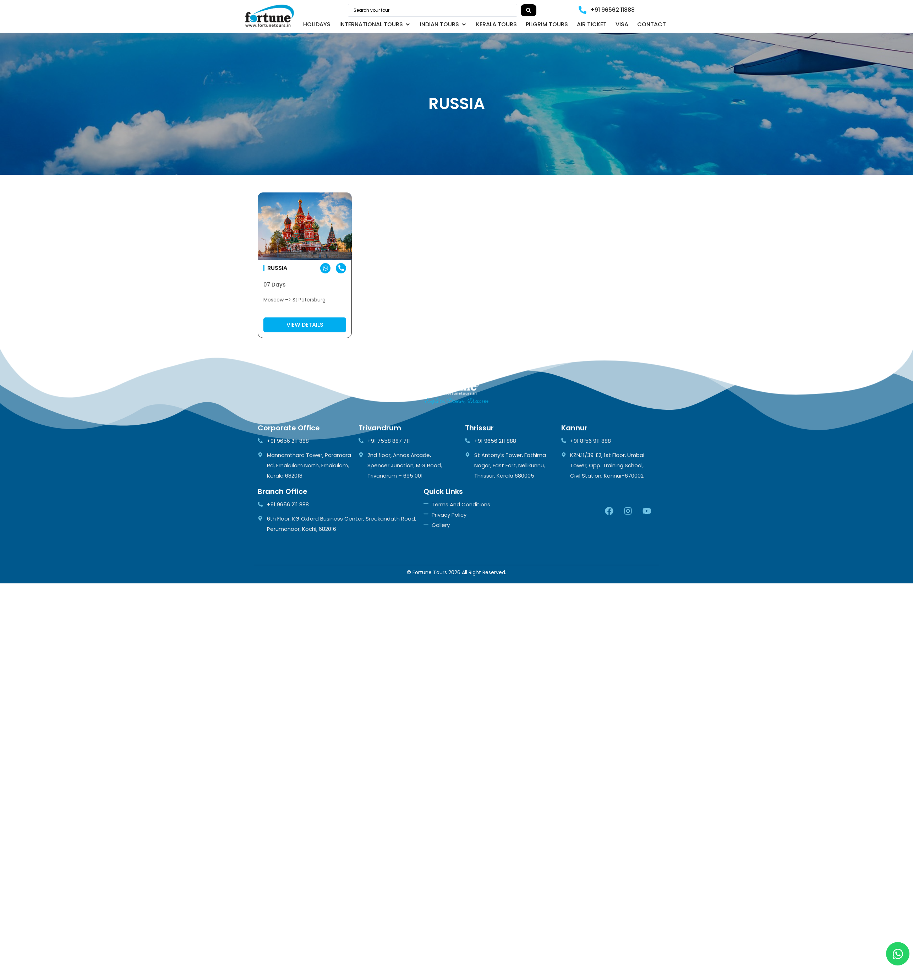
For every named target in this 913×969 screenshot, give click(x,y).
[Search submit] (528, 10)
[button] (375, 24)
